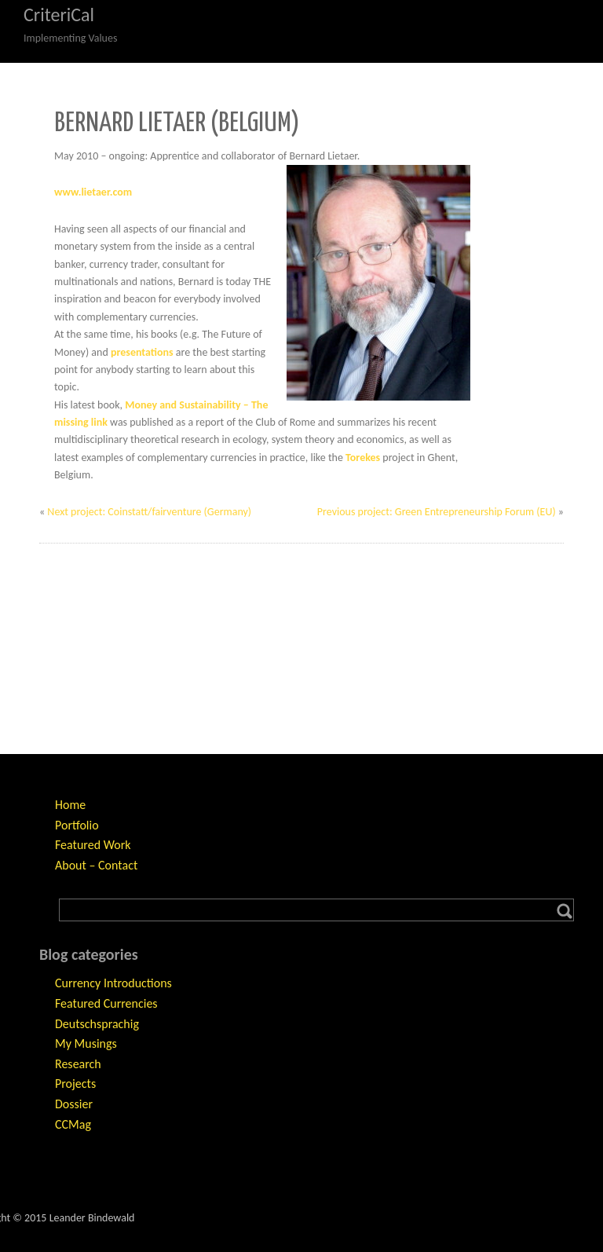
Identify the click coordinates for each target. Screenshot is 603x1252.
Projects (75, 1083)
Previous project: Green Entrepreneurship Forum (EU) (436, 511)
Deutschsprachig (97, 1023)
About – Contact (96, 865)
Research (78, 1063)
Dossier (74, 1103)
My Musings (86, 1043)
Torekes (362, 457)
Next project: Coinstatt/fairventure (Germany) (149, 511)
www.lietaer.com (93, 192)
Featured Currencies (106, 1003)
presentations (142, 352)
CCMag (73, 1124)
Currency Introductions (113, 983)
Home (70, 804)
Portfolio (77, 825)
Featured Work (93, 844)
